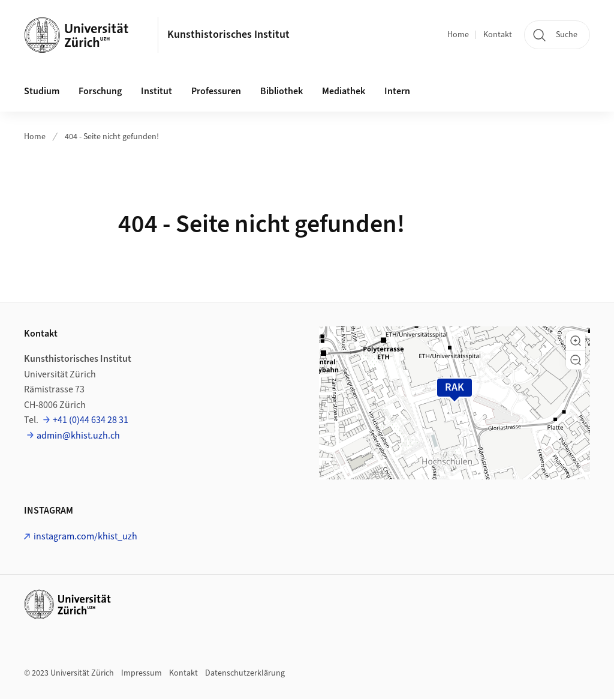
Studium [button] (41, 91)
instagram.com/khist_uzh (85, 536)
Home (458, 35)
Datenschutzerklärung (245, 673)
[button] (575, 340)
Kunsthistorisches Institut (228, 34)
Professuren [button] (216, 91)
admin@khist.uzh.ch (78, 435)
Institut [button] (156, 91)
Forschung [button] (100, 91)
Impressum (141, 673)
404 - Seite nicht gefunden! (112, 137)
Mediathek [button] (343, 91)
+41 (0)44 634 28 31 (90, 420)
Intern (397, 91)
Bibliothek (281, 91)
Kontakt (497, 35)
